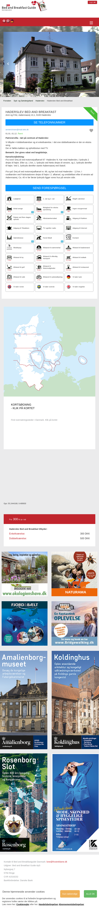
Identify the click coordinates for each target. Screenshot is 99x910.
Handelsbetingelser (48, 904)
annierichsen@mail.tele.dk (17, 129)
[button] (8, 62)
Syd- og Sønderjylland (23, 101)
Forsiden (7, 101)
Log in (92, 2)
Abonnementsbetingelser (71, 904)
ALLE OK (90, 894)
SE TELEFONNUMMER (49, 122)
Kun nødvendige (70, 894)
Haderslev (40, 101)
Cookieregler (22, 904)
